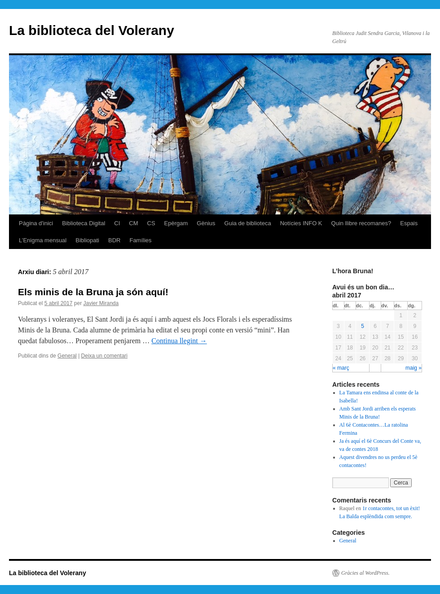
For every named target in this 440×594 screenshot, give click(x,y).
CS (151, 223)
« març (341, 368)
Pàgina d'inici (36, 223)
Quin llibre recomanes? (361, 223)
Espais (409, 223)
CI (117, 223)
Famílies (140, 240)
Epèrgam (176, 223)
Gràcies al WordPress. (365, 573)
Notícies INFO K (301, 223)
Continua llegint (179, 341)
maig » (413, 368)
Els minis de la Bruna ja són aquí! (93, 292)
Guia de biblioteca (247, 223)
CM (133, 223)
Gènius (206, 223)
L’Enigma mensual (42, 240)
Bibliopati (87, 240)
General (67, 356)
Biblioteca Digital (83, 223)
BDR (114, 240)
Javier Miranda (101, 303)
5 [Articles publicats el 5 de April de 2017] (362, 326)
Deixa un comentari (104, 356)
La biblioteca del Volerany (91, 30)
